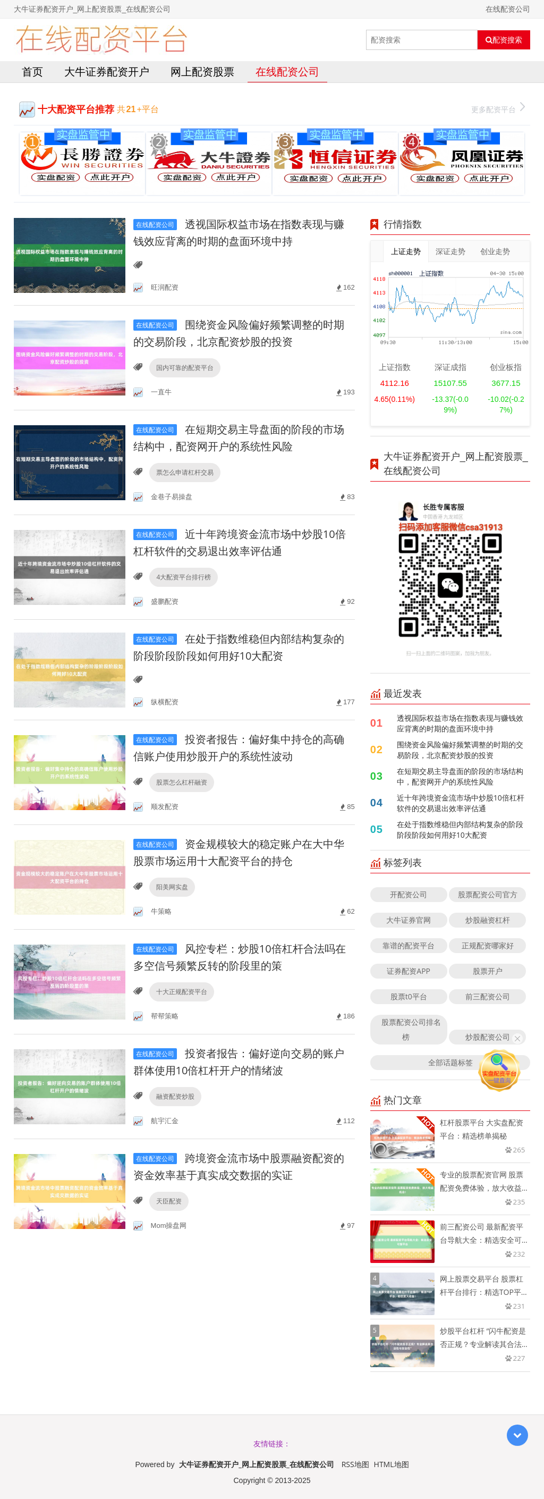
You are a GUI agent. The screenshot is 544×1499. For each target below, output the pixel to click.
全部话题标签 (450, 1062)
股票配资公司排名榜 (411, 1029)
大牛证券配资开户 (106, 71)
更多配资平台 (498, 108)
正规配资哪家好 (488, 945)
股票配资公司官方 (487, 894)
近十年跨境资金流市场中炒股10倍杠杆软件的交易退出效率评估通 (460, 803)
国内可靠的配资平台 (185, 367)
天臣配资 (169, 1201)
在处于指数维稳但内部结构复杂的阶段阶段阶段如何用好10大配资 (460, 829)
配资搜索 (504, 40)
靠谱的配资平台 (408, 945)
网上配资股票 (202, 71)
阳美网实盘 (172, 886)
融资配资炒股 (175, 1096)
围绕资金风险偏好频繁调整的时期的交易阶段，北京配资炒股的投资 (460, 749)
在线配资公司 (287, 71)
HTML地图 (391, 1464)
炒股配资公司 (487, 1037)
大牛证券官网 (408, 920)
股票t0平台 (408, 996)
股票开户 (488, 971)
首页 (32, 71)
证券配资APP (408, 971)
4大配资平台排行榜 (183, 577)
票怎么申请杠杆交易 (185, 472)
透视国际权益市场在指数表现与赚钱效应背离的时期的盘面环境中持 (460, 723)
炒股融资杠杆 (487, 920)
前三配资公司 (487, 996)
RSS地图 (355, 1464)
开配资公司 (408, 894)
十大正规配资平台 (181, 991)
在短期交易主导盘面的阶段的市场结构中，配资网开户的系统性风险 (460, 776)
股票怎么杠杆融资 (181, 782)
